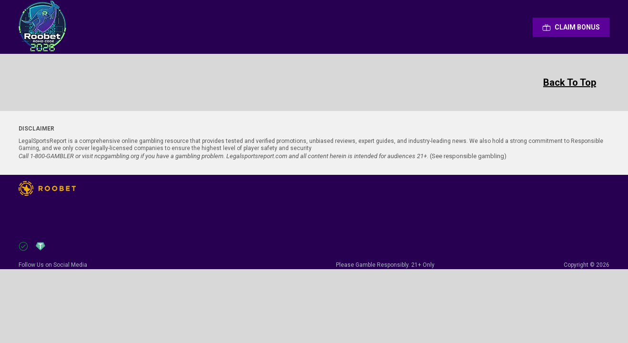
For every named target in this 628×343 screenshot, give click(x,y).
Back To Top (569, 82)
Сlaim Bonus (571, 27)
